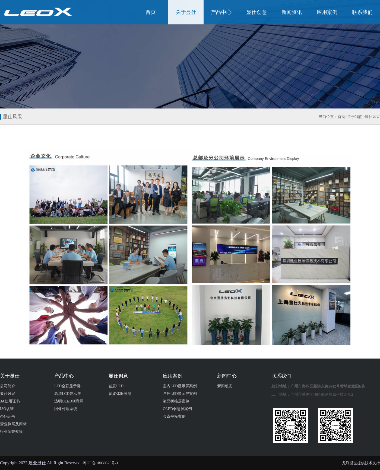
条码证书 (7, 416)
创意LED (116, 386)
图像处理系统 (65, 409)
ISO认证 (7, 409)
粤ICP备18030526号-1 (100, 463)
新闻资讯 (291, 12)
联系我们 (362, 12)
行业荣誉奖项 (11, 432)
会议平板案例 (174, 416)
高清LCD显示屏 (67, 394)
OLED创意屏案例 (177, 409)
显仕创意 (256, 12)
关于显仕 (186, 12)
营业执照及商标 (13, 424)
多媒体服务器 (120, 394)
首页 (150, 12)
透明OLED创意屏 (68, 401)
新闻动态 (224, 386)
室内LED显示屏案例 (180, 386)
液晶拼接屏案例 (176, 401)
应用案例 (327, 12)
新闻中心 (227, 376)
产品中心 (221, 12)
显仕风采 (372, 117)
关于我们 (355, 117)
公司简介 (7, 386)
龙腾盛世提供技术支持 (361, 463)
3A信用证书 (10, 401)
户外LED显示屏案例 (180, 394)
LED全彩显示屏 (67, 386)
